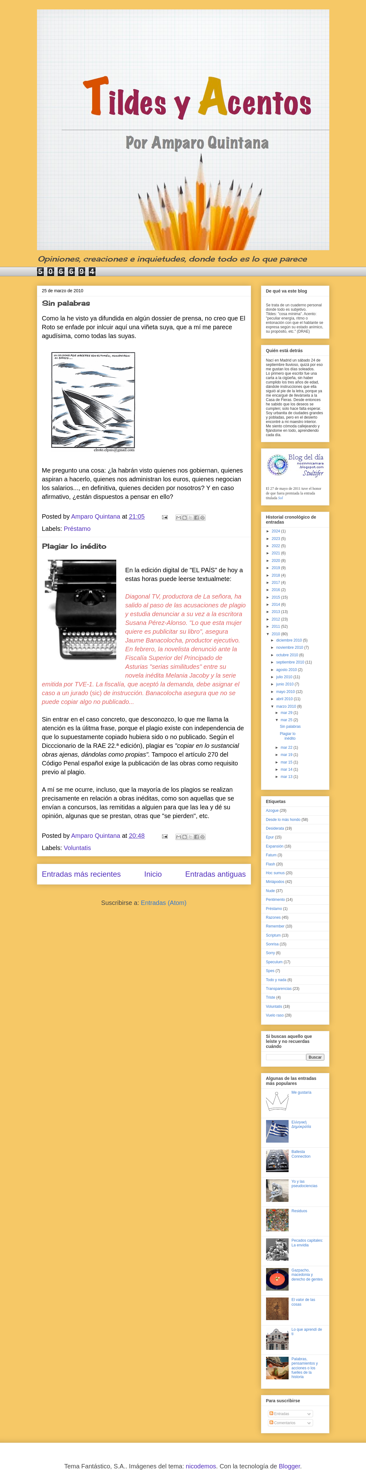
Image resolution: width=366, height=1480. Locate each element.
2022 (276, 546)
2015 (276, 597)
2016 (276, 590)
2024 (276, 531)
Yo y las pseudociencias (304, 1183)
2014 (276, 604)
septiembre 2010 (290, 662)
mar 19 (287, 755)
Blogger (289, 1466)
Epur (270, 837)
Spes (270, 971)
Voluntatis (77, 847)
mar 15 (287, 762)
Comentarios (282, 1423)
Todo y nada (276, 980)
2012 (276, 619)
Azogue (272, 810)
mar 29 (287, 713)
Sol (280, 498)
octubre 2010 (287, 655)
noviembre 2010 (290, 647)
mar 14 (287, 769)
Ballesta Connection (301, 1154)
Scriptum (273, 935)
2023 (276, 538)
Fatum (271, 855)
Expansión (275, 846)
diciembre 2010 (289, 640)
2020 (276, 560)
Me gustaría (301, 1092)
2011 (276, 626)
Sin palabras (66, 303)
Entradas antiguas (215, 874)
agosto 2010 (287, 670)
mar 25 (287, 720)
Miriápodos (275, 882)
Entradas (279, 1414)
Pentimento (275, 899)
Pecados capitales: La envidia (307, 1242)
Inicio (153, 874)
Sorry (270, 953)
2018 (276, 575)
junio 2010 (285, 684)
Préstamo (77, 528)
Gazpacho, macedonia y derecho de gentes (306, 1275)
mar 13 (287, 776)
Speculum (274, 962)
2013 (276, 612)
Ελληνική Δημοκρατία (301, 1124)
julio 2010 (284, 677)
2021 (276, 553)
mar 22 (287, 747)
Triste (270, 997)
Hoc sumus (275, 873)
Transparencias (279, 988)
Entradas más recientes (81, 874)
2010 (276, 634)
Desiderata (275, 828)
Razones (273, 917)
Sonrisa (272, 944)
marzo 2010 (286, 706)
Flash (270, 864)
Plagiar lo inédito (74, 546)
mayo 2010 (286, 692)
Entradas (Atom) (164, 902)
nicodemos (201, 1466)
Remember (275, 926)
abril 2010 (285, 699)
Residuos (299, 1211)
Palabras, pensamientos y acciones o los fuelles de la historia (304, 1368)
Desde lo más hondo (283, 819)
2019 (276, 568)
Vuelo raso (275, 1015)
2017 (276, 582)
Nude (270, 891)
